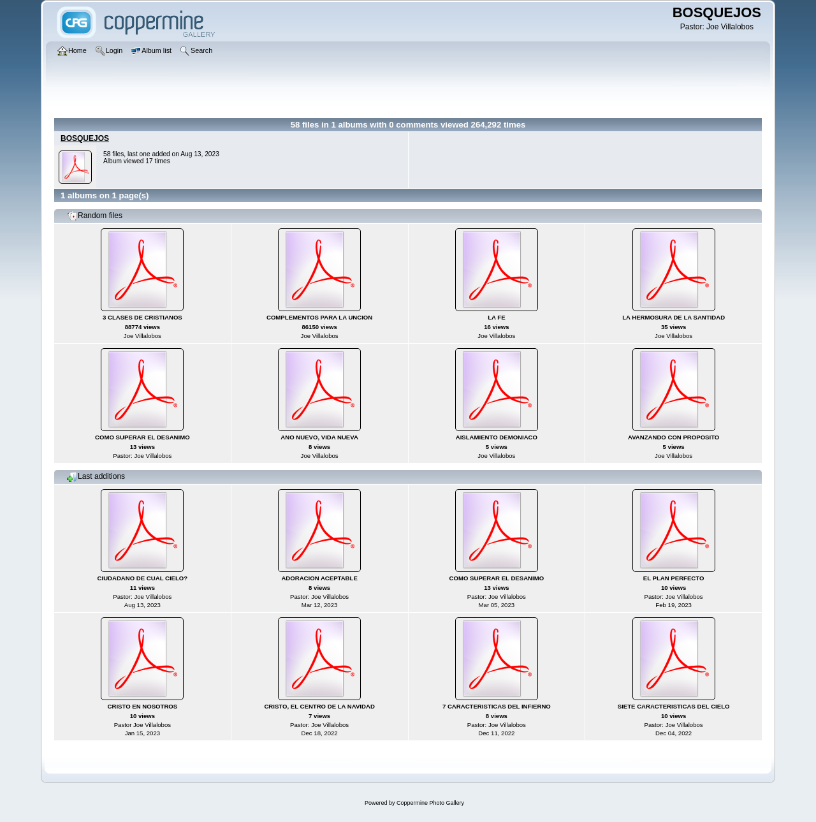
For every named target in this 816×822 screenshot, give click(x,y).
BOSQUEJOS (85, 138)
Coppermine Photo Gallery (430, 803)
